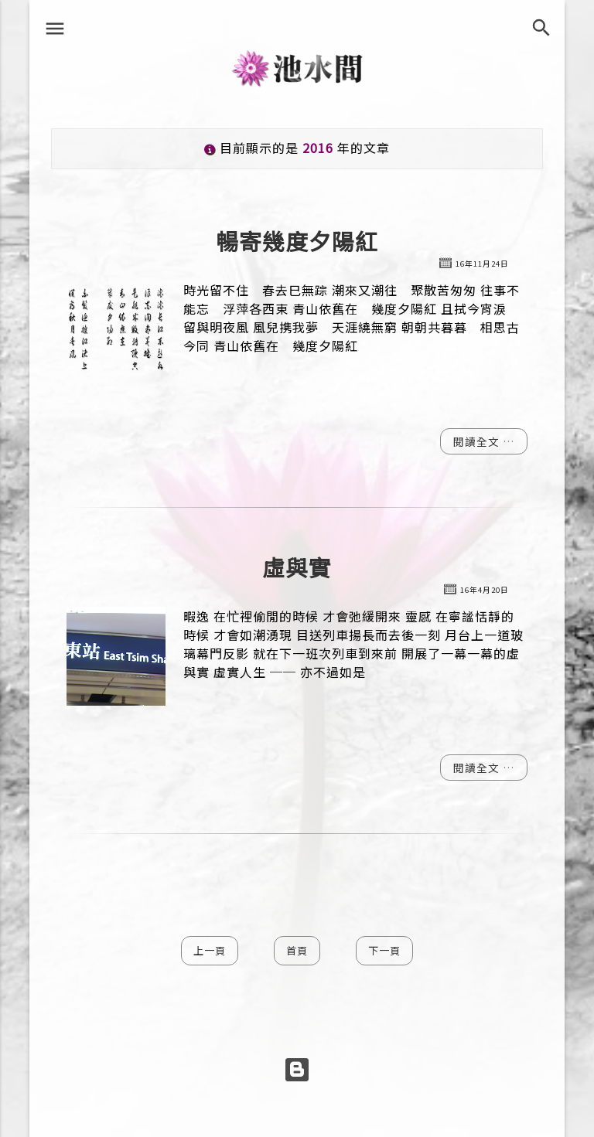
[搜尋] (545, 28)
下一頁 (384, 950)
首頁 (297, 950)
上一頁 (209, 950)
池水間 (297, 67)
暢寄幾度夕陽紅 (297, 241)
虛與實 (297, 567)
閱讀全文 (478, 441)
